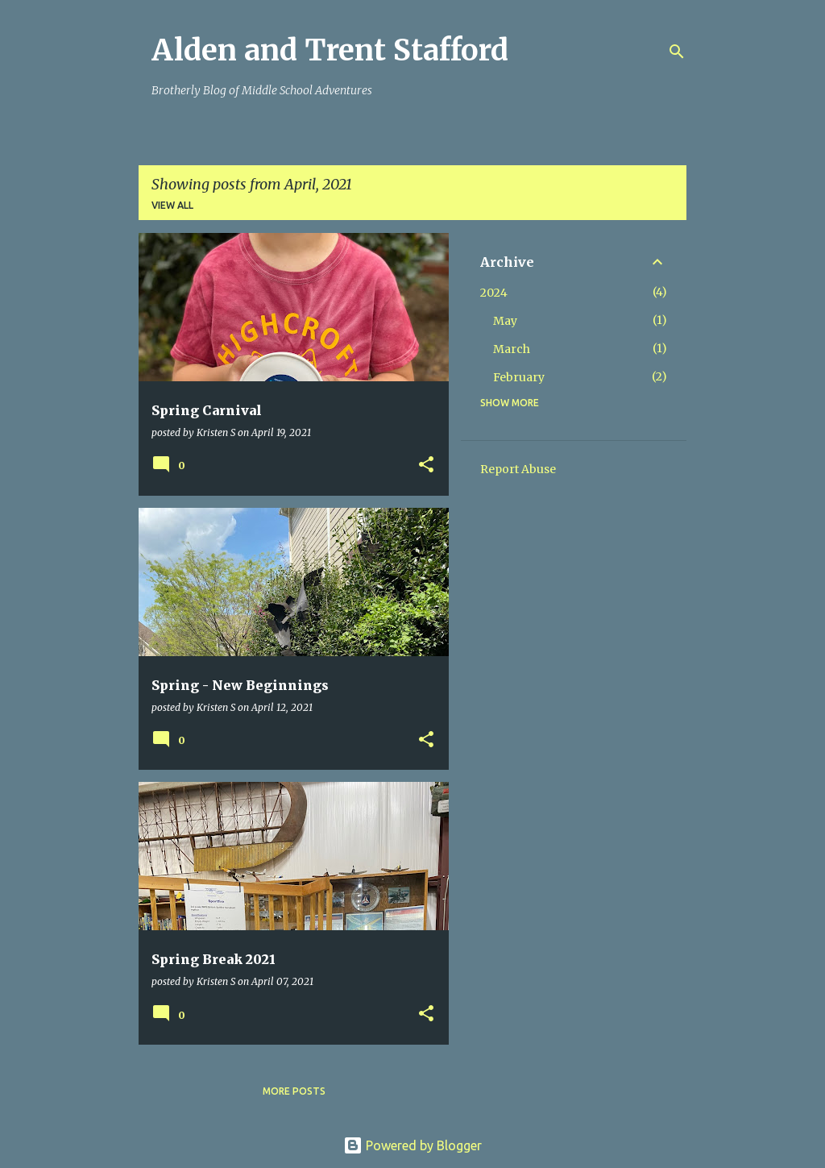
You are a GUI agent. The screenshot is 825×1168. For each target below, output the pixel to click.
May (505, 321)
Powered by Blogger (412, 1145)
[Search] (676, 51)
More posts (294, 1091)
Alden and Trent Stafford (329, 50)
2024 (494, 292)
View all (172, 205)
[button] (426, 465)
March (511, 349)
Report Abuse (518, 469)
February (519, 377)
